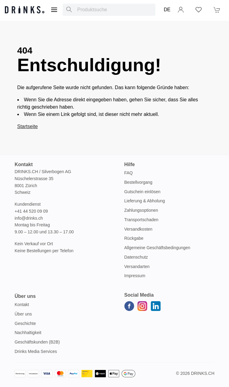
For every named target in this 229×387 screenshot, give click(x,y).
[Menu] (54, 10)
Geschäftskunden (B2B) (37, 342)
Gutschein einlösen (142, 191)
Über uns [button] (25, 296)
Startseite (27, 126)
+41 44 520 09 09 (31, 211)
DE (167, 9)
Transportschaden (141, 219)
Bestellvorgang (138, 182)
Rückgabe (134, 238)
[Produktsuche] (69, 10)
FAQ (128, 172)
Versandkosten (138, 229)
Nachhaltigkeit (28, 332)
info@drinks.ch (29, 218)
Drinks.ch (202, 373)
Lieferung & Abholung (144, 200)
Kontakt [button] (24, 164)
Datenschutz (136, 257)
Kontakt (22, 304)
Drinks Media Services (36, 351)
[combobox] (109, 10)
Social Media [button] (139, 295)
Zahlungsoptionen (141, 210)
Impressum (134, 275)
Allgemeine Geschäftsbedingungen (157, 247)
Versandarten (137, 266)
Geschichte (25, 323)
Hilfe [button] (129, 164)
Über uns (23, 314)
